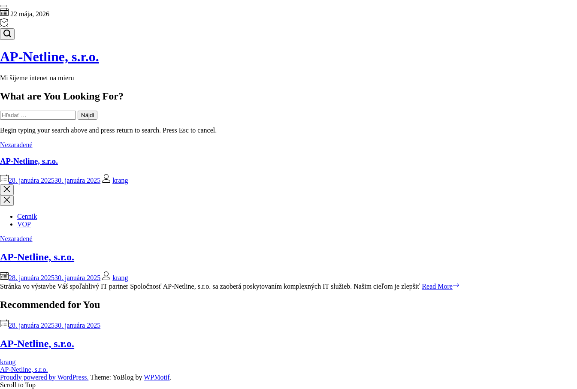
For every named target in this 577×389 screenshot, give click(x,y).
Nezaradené (16, 144)
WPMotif (156, 377)
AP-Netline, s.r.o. (49, 56)
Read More (440, 286)
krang (120, 180)
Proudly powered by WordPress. (44, 377)
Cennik (27, 216)
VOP (24, 224)
